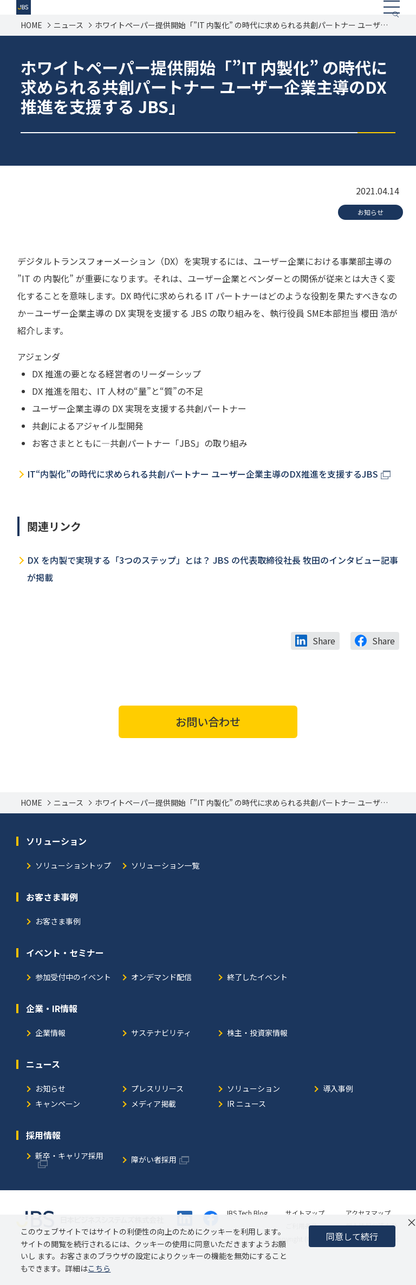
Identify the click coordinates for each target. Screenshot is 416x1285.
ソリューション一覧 (165, 889)
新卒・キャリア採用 (69, 1179)
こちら (99, 1268)
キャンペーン (57, 1127)
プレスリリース (157, 1112)
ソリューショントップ (73, 889)
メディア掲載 (153, 1127)
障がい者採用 (154, 1183)
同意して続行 (352, 1236)
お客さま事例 (58, 945)
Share (324, 663)
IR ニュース (246, 1127)
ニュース (68, 48)
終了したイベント (257, 1001)
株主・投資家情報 (257, 1056)
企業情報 (50, 1056)
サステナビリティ (161, 1056)
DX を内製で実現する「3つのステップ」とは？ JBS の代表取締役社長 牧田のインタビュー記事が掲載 (212, 592)
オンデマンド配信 (161, 1001)
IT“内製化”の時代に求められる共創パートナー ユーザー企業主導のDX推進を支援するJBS (202, 497)
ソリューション (253, 1112)
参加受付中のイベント (73, 1001)
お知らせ (371, 235)
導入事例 (338, 1112)
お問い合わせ (208, 745)
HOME (31, 48)
